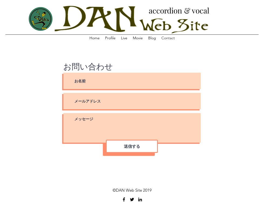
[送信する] (132, 146)
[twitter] (132, 199)
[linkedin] (140, 199)
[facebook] (124, 199)
